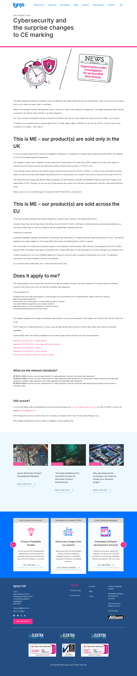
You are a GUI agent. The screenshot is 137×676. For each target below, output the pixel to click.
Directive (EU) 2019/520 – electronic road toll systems (33, 355)
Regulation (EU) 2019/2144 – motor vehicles (30, 351)
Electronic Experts (68, 568)
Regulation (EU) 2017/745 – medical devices (29, 341)
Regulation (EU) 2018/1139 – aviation (27, 348)
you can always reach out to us (85, 407)
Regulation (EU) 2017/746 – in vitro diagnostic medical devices (36, 344)
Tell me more (106, 565)
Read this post (26, 484)
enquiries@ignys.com (27, 411)
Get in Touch (23, 621)
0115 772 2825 (18, 611)
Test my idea (31, 565)
